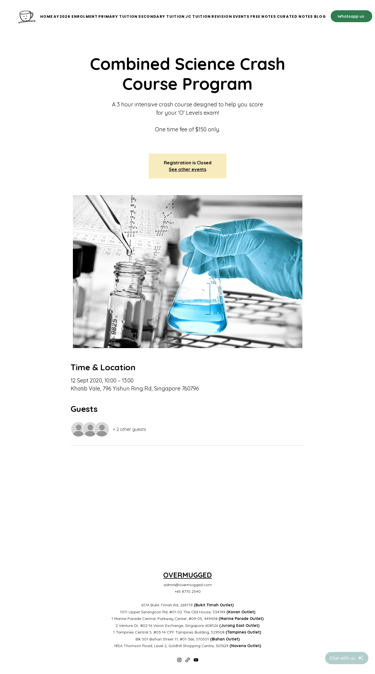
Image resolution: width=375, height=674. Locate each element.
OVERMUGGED (187, 575)
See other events (187, 169)
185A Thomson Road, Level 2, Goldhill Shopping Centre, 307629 (187, 645)
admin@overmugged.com (188, 584)
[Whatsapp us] (351, 16)
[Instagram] (179, 660)
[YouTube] (196, 660)
